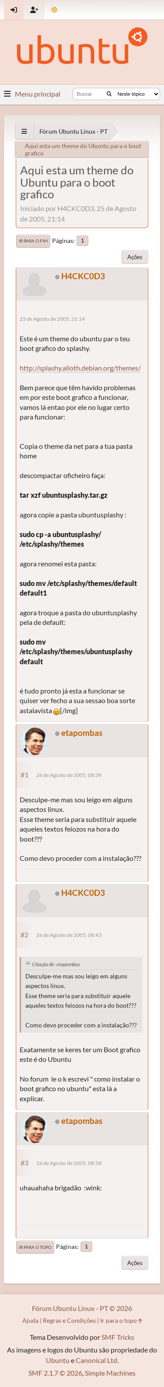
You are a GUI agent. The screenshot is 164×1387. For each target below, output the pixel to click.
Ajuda (30, 1320)
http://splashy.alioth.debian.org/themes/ (80, 368)
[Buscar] (109, 94)
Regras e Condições (69, 1320)
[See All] (24, 131)
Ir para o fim (33, 240)
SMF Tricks (117, 1337)
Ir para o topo (35, 1247)
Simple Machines (110, 1373)
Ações (135, 256)
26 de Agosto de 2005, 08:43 (68, 935)
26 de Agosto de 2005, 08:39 (68, 775)
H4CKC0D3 (83, 276)
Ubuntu (58, 1360)
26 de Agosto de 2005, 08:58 (68, 1163)
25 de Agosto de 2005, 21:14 (52, 319)
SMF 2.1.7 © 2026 (55, 1373)
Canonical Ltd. (97, 1360)
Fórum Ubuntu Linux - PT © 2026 (82, 1308)
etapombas (81, 733)
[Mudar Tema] (54, 10)
